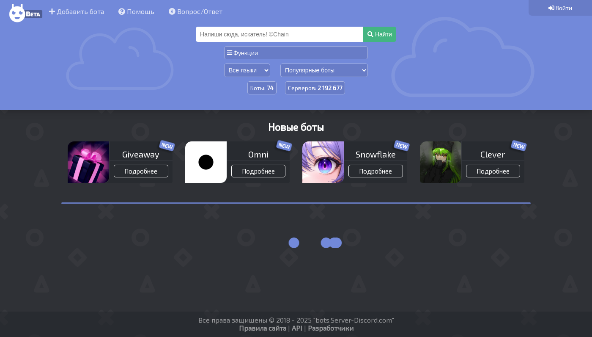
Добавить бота (76, 11)
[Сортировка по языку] (247, 70)
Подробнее (140, 171)
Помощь (136, 11)
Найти (379, 34)
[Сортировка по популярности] (324, 70)
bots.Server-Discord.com (353, 320)
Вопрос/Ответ (195, 11)
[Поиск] (280, 34)
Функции (242, 52)
